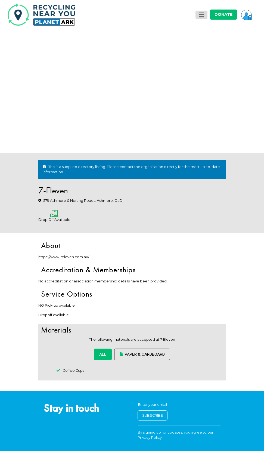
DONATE (223, 14)
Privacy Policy (150, 437)
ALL (102, 354)
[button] (246, 14)
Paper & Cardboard (142, 354)
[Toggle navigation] (201, 15)
